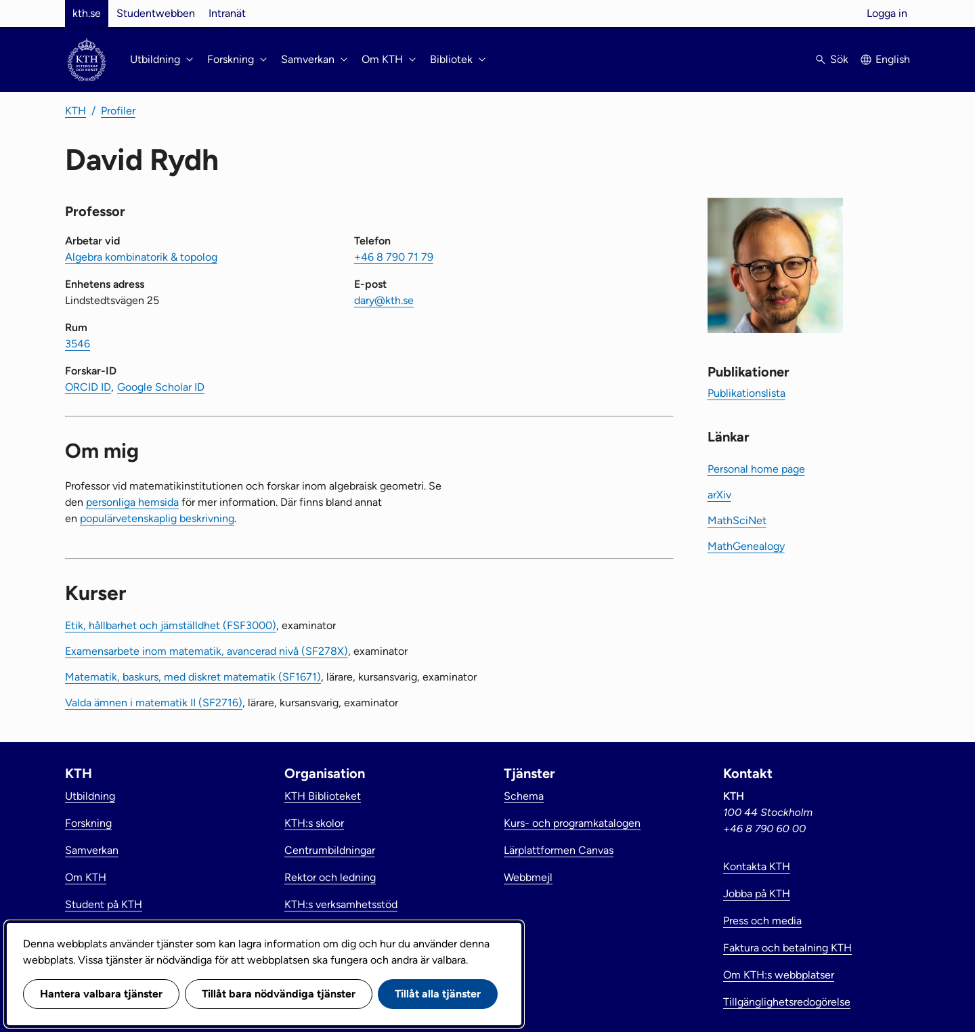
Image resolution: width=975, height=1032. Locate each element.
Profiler (118, 110)
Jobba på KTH (756, 893)
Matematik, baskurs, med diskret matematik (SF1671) (193, 676)
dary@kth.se (384, 300)
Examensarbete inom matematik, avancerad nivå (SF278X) (206, 651)
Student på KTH (103, 904)
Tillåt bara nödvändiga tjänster (278, 993)
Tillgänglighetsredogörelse (786, 1001)
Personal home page (756, 469)
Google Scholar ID (160, 387)
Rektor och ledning (330, 877)
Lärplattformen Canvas (558, 850)
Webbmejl (528, 877)
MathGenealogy (746, 546)
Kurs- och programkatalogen (572, 823)
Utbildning (90, 796)
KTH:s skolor (314, 823)
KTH (75, 110)
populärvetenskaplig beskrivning (157, 518)
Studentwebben (155, 13)
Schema (524, 796)
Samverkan (91, 850)
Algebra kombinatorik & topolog (141, 257)
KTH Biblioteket (322, 796)
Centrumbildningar (329, 850)
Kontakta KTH (756, 866)
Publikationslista (746, 393)
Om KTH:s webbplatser (778, 974)
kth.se (86, 13)
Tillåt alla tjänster (438, 993)
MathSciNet (737, 520)
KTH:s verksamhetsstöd (340, 904)
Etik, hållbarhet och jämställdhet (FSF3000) (170, 625)
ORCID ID (88, 387)
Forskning (88, 823)
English (892, 59)
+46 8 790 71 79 (393, 257)
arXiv (719, 494)
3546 (77, 343)
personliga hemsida (132, 502)
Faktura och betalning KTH (787, 947)
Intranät (227, 13)
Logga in (887, 13)
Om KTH (85, 877)
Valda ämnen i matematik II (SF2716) (153, 702)
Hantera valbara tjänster (101, 993)
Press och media (762, 920)
